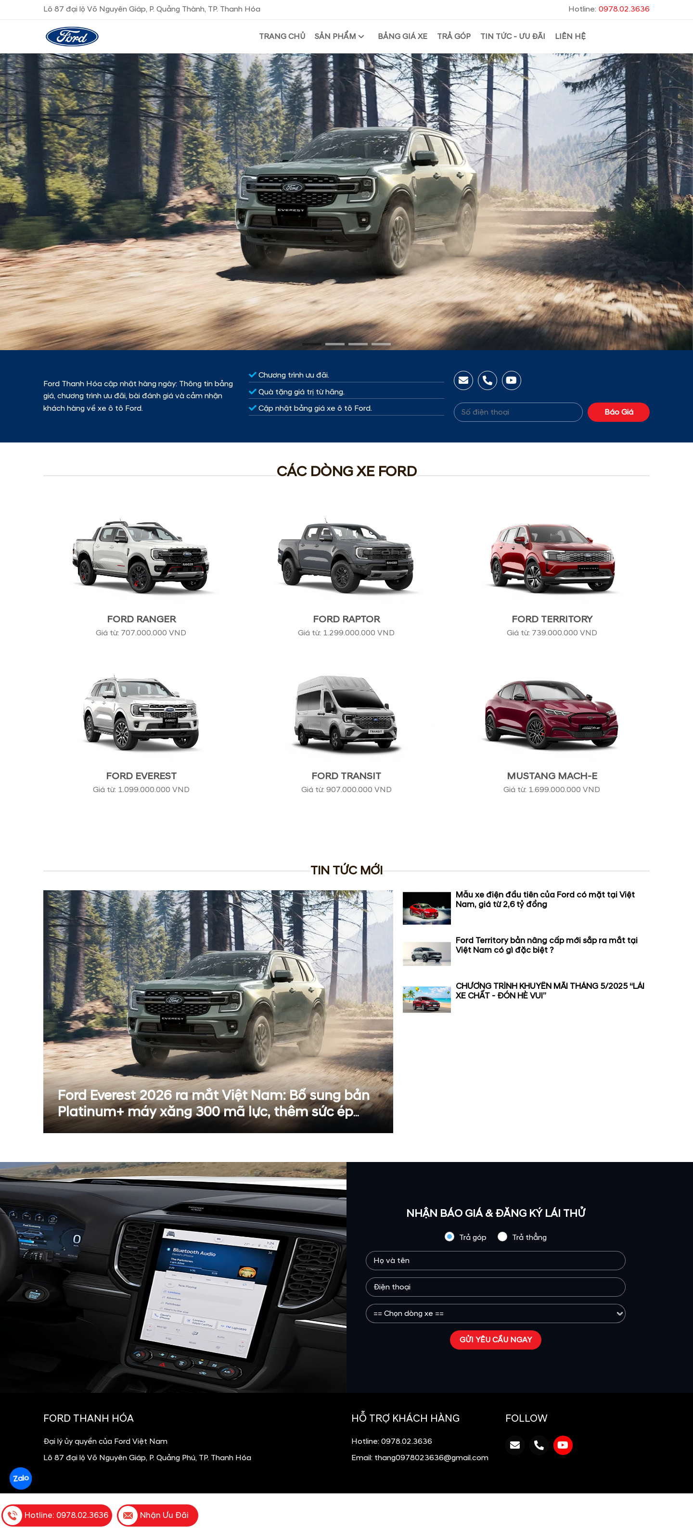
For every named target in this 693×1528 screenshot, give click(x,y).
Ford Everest (141, 776)
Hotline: (609, 9)
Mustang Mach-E (552, 776)
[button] (311, 344)
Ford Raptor (346, 619)
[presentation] (12, 202)
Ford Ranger (141, 619)
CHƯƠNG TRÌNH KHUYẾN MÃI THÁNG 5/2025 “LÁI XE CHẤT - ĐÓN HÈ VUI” (550, 991)
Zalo (20, 1478)
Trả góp (465, 1237)
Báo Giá (618, 412)
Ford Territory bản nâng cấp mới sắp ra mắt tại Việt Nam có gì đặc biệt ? (547, 945)
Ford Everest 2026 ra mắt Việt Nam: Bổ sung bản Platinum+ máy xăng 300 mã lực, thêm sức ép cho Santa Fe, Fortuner (214, 1112)
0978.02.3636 (406, 1441)
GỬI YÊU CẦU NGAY (496, 1340)
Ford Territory (552, 619)
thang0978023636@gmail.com (431, 1458)
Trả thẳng (522, 1237)
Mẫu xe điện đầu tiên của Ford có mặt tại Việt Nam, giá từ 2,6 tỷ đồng (545, 900)
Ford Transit (346, 776)
